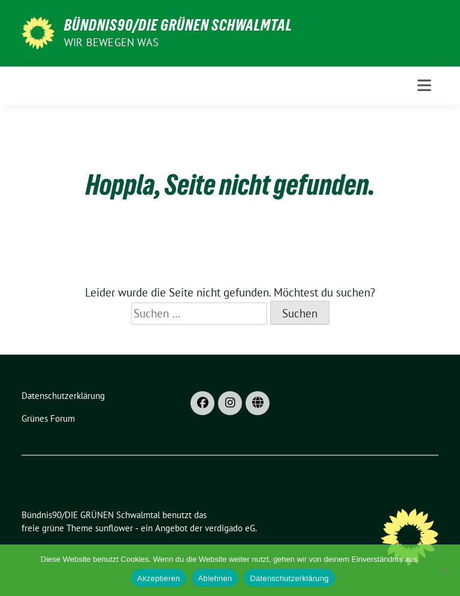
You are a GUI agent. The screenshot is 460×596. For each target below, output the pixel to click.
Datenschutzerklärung (289, 578)
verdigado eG (230, 528)
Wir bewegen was (111, 42)
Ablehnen (215, 578)
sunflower (114, 528)
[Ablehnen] (445, 570)
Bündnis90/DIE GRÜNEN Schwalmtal (178, 25)
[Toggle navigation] (424, 85)
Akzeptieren (158, 578)
